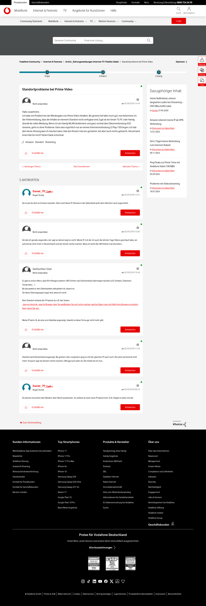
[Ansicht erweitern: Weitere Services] (117, 21)
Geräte (155, 110)
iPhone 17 (62, 451)
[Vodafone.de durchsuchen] (178, 11)
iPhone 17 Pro (64, 456)
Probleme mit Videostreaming (165, 183)
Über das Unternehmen (158, 451)
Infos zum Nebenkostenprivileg (117, 492)
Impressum (160, 594)
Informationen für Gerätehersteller (118, 497)
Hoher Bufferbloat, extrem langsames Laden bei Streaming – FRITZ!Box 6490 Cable (166, 102)
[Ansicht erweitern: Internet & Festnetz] (86, 21)
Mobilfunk (20, 10)
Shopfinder (121, 2)
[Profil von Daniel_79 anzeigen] (39, 191)
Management (154, 461)
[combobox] (117, 40)
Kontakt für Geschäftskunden (25, 487)
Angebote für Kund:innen (88, 10)
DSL (104, 471)
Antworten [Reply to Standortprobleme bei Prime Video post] (130, 153)
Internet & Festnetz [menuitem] (74, 21)
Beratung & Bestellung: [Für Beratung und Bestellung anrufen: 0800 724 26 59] (173, 2)
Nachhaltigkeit (154, 487)
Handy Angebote (110, 456)
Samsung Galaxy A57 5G (68, 487)
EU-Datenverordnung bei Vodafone (118, 502)
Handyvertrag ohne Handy (114, 451)
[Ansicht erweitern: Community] (135, 21)
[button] (26, 153)
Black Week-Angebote (67, 507)
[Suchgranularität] (67, 40)
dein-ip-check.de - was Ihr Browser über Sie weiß (44, 304)
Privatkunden (20, 2)
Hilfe (113, 10)
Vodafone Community (29, 61)
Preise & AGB (49, 594)
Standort (39, 142)
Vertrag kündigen (103, 594)
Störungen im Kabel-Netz (163, 128)
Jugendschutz (120, 594)
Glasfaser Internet (111, 476)
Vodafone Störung (20, 461)
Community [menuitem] (127, 21)
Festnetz (107, 466)
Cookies (76, 594)
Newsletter (17, 456)
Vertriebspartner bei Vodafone (161, 502)
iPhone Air (62, 466)
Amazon (29, 142)
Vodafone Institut (155, 513)
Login (179, 20)
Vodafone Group (155, 518)
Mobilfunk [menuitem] (53, 21)
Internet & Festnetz (45, 10)
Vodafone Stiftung (156, 507)
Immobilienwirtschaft (112, 487)
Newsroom (153, 456)
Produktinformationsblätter (141, 594)
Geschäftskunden (40, 2)
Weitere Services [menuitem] (107, 21)
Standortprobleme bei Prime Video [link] (137, 61)
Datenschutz (88, 594)
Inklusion (152, 476)
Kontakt (136, 2)
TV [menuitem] (91, 21)
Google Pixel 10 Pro (66, 502)
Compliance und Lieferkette (160, 471)
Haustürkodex (19, 476)
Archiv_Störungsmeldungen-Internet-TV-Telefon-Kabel (92, 61)
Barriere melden (20, 492)
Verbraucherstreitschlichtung (25, 471)
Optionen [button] (180, 61)
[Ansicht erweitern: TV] (95, 21)
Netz (146, 2)
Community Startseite (31, 21)
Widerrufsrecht (64, 594)
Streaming (50, 142)
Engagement (154, 492)
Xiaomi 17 (62, 492)
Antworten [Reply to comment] (130, 212)
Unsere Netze (154, 466)
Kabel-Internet (109, 482)
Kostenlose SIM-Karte (112, 461)
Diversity (152, 482)
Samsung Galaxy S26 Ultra (69, 482)
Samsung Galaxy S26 (67, 476)
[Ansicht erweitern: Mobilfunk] (60, 21)
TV (65, 10)
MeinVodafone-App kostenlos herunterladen (32, 451)
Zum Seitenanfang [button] (32, 422)
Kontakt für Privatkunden (24, 482)
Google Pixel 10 (65, 497)
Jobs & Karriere (155, 497)
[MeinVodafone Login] (189, 11)
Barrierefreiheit (174, 594)
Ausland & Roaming (21, 466)
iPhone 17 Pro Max (66, 461)
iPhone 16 (62, 471)
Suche (106, 507)
